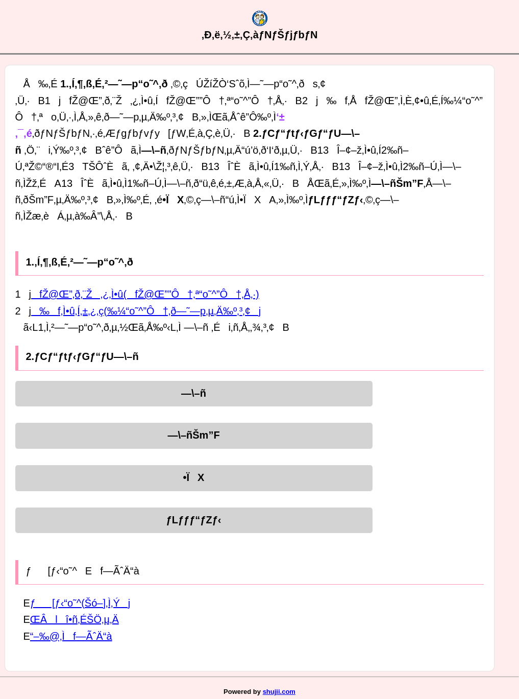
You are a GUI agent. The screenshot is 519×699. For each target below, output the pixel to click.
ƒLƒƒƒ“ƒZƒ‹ (193, 519)
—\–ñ (193, 393)
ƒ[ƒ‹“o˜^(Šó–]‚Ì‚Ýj (80, 603)
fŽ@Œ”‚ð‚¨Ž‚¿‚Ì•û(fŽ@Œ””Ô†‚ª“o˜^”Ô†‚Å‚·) (145, 294)
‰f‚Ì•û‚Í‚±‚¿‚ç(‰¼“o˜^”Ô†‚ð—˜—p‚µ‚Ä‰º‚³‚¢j (146, 311)
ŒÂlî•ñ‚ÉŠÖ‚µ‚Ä (74, 619)
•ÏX (194, 477)
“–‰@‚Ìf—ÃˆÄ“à (71, 636)
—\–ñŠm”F (193, 435)
